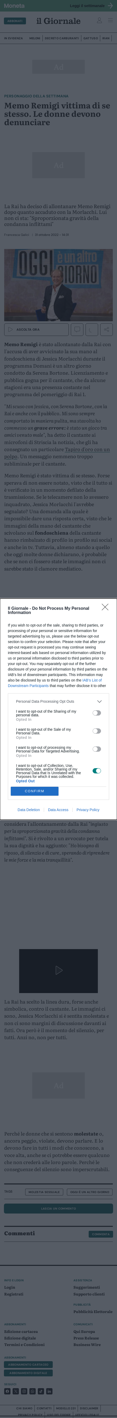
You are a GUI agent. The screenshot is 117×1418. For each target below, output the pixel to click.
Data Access (58, 810)
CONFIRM (35, 791)
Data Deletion (29, 810)
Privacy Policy (88, 810)
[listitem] (58, 701)
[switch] (97, 713)
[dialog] (58, 709)
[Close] (107, 609)
